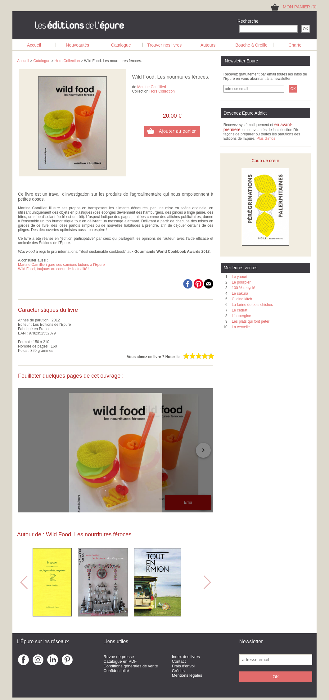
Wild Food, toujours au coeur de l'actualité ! (53, 269)
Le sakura (240, 293)
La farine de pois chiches (252, 304)
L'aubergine (241, 316)
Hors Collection (67, 61)
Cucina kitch (242, 299)
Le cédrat (239, 310)
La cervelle (241, 327)
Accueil (34, 45)
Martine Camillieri (151, 87)
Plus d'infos (265, 138)
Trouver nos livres (164, 45)
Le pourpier (241, 282)
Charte (294, 45)
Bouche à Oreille (251, 45)
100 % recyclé (243, 288)
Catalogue (121, 45)
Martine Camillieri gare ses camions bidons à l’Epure (61, 264)
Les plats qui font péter (250, 321)
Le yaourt (239, 277)
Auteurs (208, 45)
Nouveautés (77, 45)
